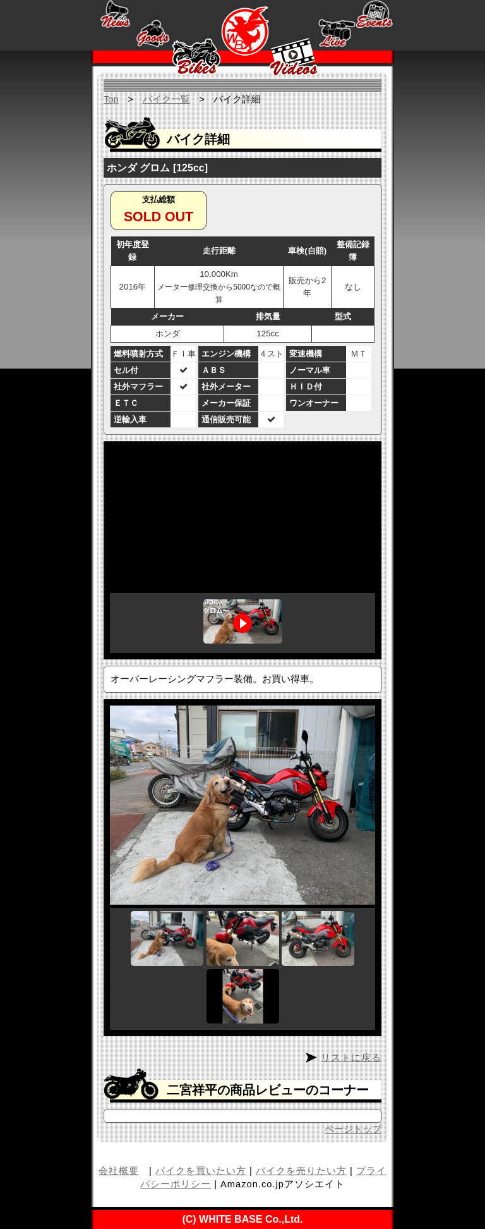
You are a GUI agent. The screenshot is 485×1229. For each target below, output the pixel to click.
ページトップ (353, 1129)
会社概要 (119, 1171)
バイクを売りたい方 (301, 1171)
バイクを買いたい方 (200, 1171)
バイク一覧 (166, 99)
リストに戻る (351, 1058)
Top (111, 99)
